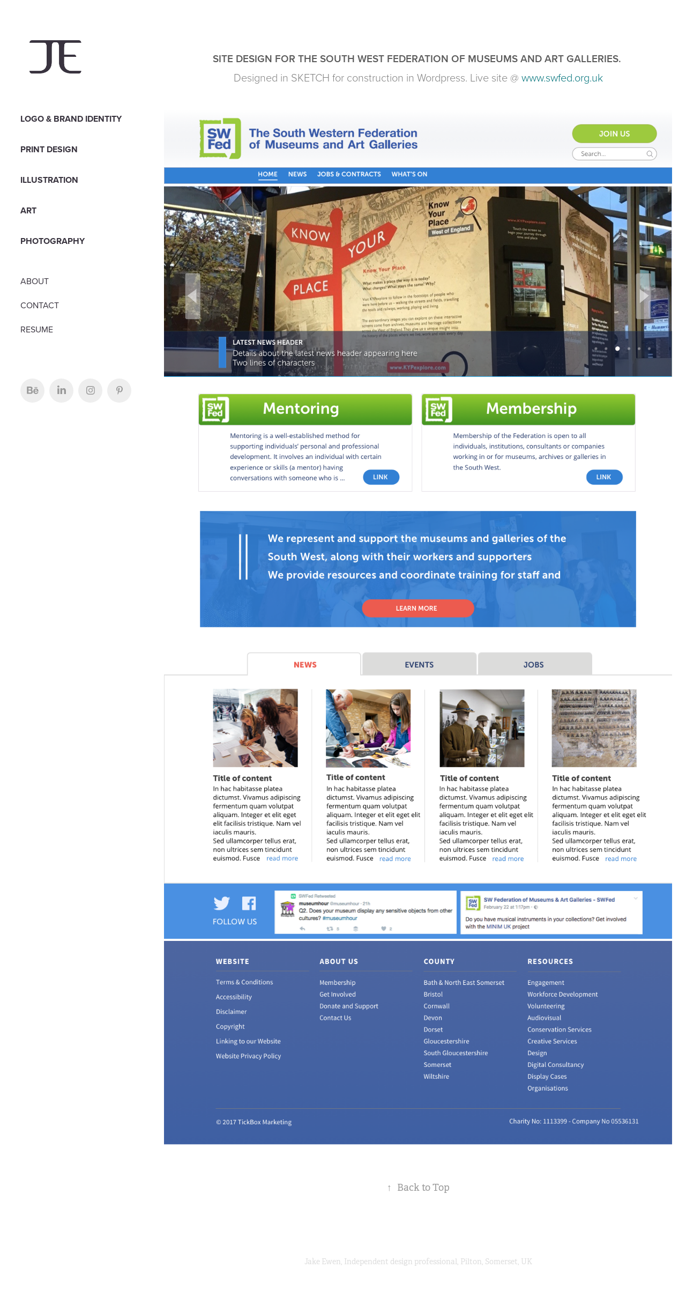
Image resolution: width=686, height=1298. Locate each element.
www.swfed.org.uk (562, 77)
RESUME (36, 329)
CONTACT (39, 305)
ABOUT (34, 281)
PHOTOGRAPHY (52, 241)
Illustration (49, 180)
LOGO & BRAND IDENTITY (71, 119)
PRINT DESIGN (49, 149)
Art (28, 210)
